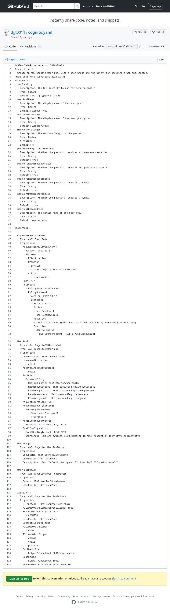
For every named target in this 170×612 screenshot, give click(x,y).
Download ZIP (157, 46)
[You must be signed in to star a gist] (140, 32)
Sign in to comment (124, 578)
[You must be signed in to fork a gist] (158, 32)
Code (10, 46)
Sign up (155, 6)
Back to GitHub (105, 6)
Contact (85, 596)
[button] (140, 46)
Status (51, 596)
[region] (85, 315)
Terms (19, 596)
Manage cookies (101, 596)
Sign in (140, 6)
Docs (75, 596)
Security (40, 596)
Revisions (31, 46)
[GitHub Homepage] (73, 602)
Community (64, 596)
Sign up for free (19, 578)
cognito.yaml (40, 32)
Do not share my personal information (133, 596)
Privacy (29, 596)
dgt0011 (18, 32)
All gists (88, 6)
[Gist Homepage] (19, 6)
